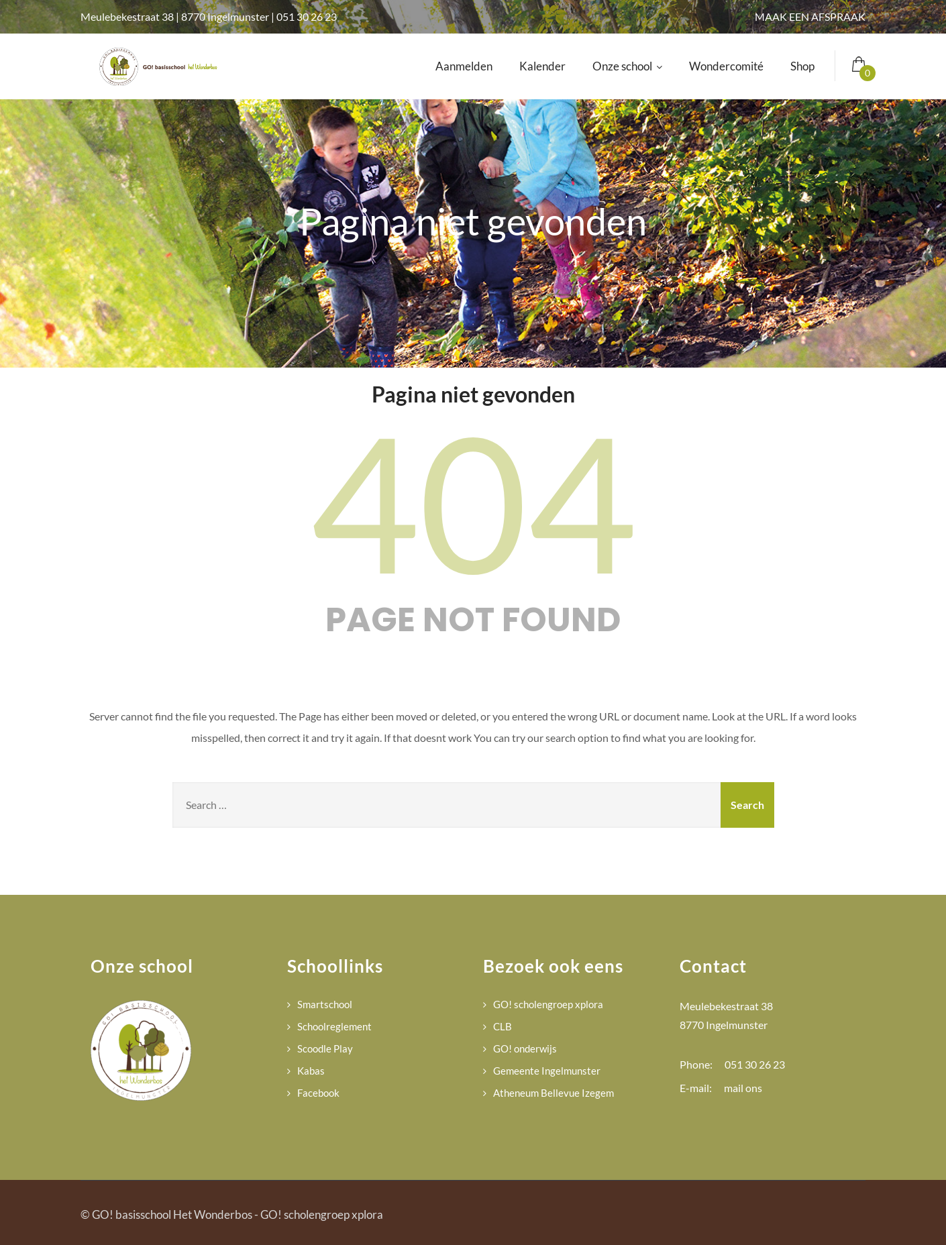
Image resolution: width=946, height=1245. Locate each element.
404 (473, 501)
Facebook (318, 1093)
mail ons (743, 1087)
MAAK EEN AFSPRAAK (810, 16)
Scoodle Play (325, 1048)
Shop (802, 66)
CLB (502, 1026)
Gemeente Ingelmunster (546, 1071)
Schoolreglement (334, 1026)
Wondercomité (726, 66)
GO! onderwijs (525, 1048)
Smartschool (324, 1004)
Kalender (542, 66)
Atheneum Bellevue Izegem (553, 1093)
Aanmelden (463, 66)
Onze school (627, 66)
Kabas (311, 1071)
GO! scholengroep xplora (548, 1004)
